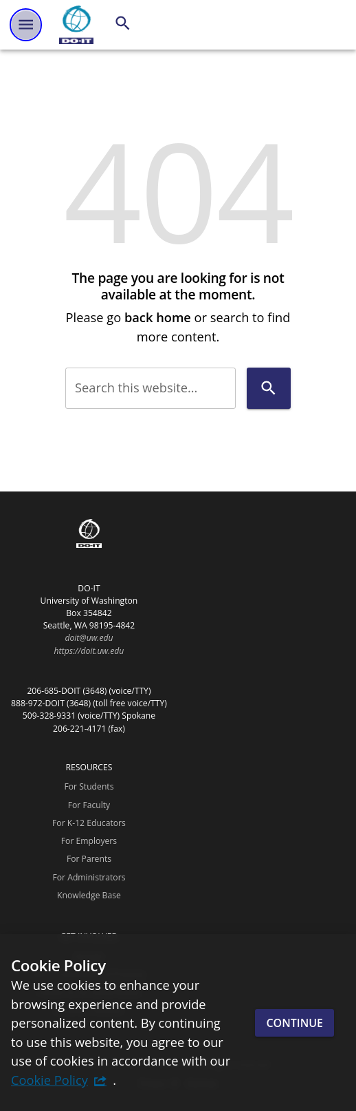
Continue (294, 1022)
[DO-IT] (76, 25)
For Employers (89, 841)
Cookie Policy (49, 1079)
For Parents (89, 859)
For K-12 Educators (89, 823)
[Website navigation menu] (26, 24)
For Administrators (88, 877)
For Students (88, 786)
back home (157, 317)
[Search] (122, 23)
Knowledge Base (89, 895)
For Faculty (89, 805)
